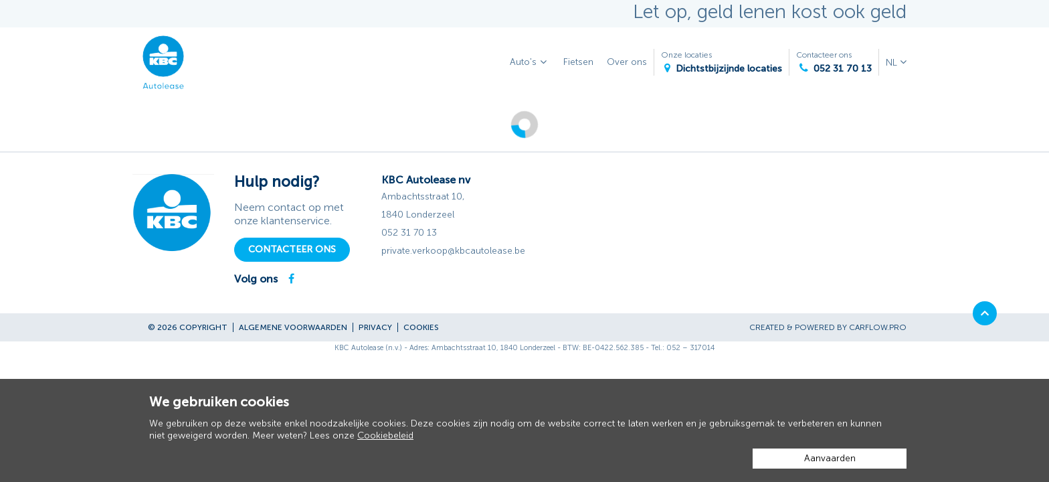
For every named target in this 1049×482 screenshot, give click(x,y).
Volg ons (256, 278)
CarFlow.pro (878, 327)
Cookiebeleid (385, 435)
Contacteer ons (834, 62)
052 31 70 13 (409, 232)
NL (893, 62)
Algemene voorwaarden (293, 327)
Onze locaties (721, 62)
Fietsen (578, 62)
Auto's (530, 62)
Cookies (421, 327)
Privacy (375, 327)
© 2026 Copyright (187, 327)
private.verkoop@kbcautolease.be (453, 250)
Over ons (627, 62)
